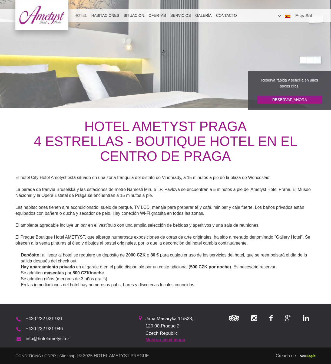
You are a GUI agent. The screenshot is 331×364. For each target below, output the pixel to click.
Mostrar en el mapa (165, 339)
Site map (67, 355)
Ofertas (157, 15)
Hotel (80, 15)
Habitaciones (105, 15)
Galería (203, 15)
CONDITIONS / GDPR (35, 355)
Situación (134, 15)
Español (303, 15)
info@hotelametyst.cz (48, 338)
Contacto (226, 15)
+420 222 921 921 (44, 318)
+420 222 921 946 (44, 328)
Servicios (180, 15)
